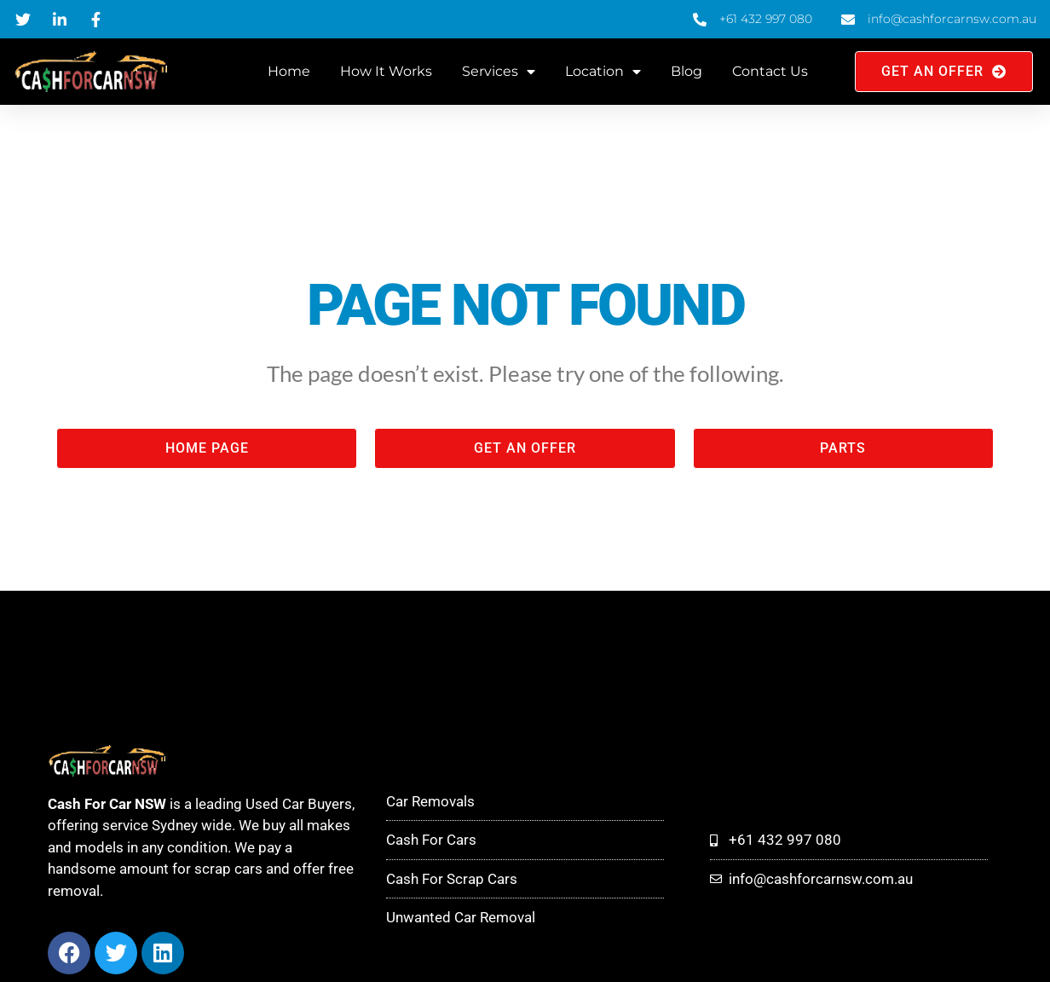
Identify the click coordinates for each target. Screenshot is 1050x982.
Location (603, 71)
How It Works (386, 71)
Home (289, 71)
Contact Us (770, 71)
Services (498, 71)
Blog (686, 71)
